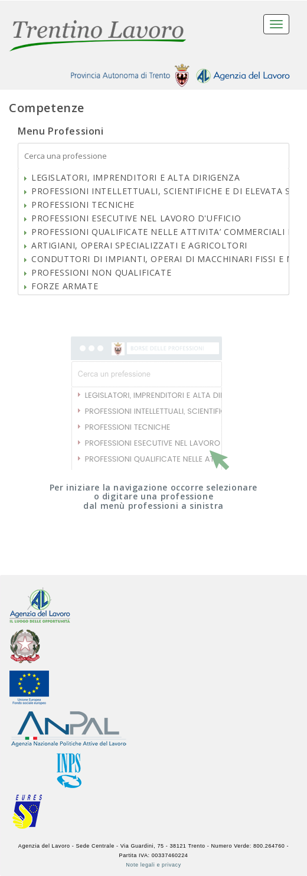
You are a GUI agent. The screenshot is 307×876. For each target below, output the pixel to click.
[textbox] (153, 156)
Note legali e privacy (153, 865)
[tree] (153, 232)
